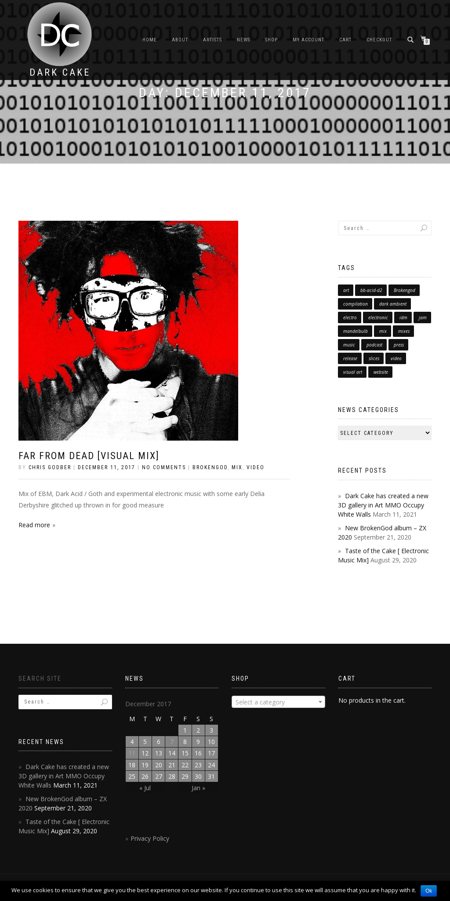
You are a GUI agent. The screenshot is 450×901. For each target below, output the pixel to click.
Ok (428, 891)
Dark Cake (60, 72)
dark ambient (392, 304)
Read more (34, 525)
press (399, 345)
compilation (355, 304)
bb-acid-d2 (371, 290)
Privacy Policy (150, 838)
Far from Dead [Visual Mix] (89, 455)
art (346, 290)
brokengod (210, 467)
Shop (271, 40)
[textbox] (278, 702)
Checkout (379, 40)
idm (403, 317)
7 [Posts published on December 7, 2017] (172, 741)
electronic (378, 317)
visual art (352, 372)
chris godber (50, 467)
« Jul (145, 788)
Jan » (198, 788)
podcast (374, 345)
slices (374, 358)
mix (383, 331)
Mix (237, 467)
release (350, 358)
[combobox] (278, 702)
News (243, 40)
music (349, 345)
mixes (404, 331)
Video (256, 467)
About (180, 40)
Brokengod (404, 290)
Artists (212, 40)
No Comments (164, 467)
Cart (345, 40)
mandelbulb (355, 331)
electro (350, 317)
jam (423, 317)
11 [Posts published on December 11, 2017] (131, 753)
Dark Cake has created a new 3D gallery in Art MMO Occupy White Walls (383, 505)
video (396, 358)
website (381, 372)
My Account (308, 40)
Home (149, 40)
